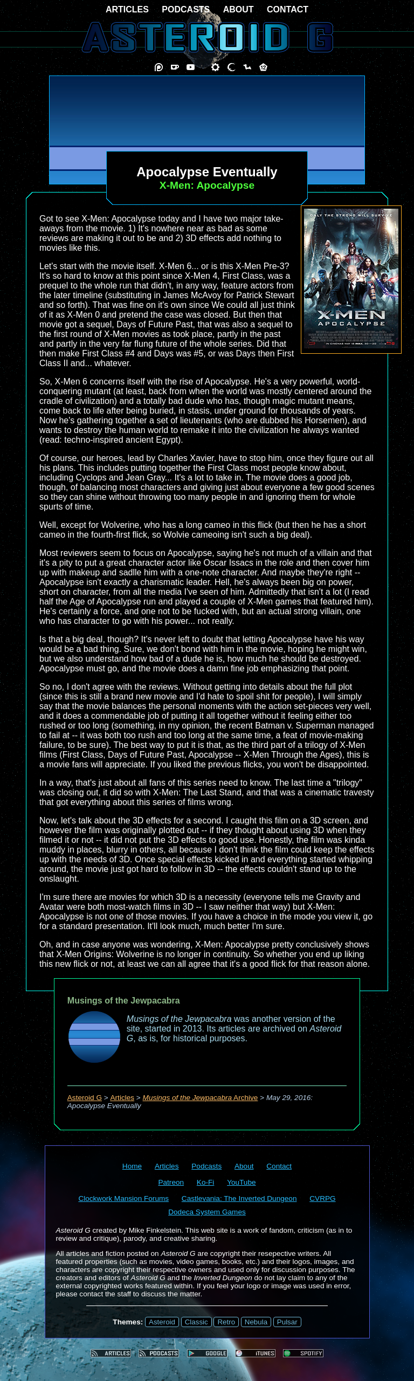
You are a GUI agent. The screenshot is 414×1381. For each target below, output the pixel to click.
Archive (200, 1098)
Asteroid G (84, 1098)
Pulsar (287, 1322)
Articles (123, 1098)
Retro (226, 1322)
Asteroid (162, 1322)
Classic (196, 1322)
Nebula (256, 1322)
